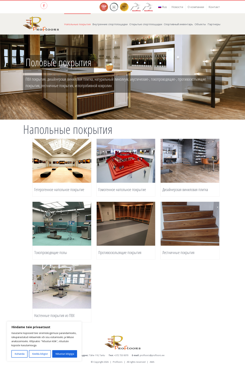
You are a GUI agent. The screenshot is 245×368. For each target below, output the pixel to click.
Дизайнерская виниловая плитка (185, 189)
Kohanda (19, 353)
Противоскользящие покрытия (119, 252)
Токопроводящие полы (50, 252)
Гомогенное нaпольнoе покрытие (122, 189)
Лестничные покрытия (178, 252)
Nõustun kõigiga (64, 353)
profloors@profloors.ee (152, 355)
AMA (152, 361)
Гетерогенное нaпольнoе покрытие (59, 189)
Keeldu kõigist (40, 353)
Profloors (117, 361)
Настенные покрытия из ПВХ (54, 315)
